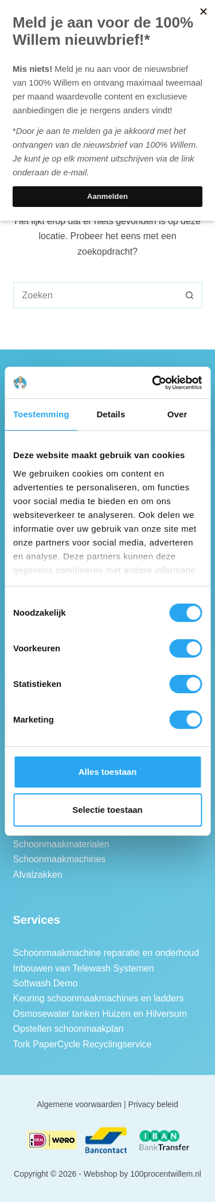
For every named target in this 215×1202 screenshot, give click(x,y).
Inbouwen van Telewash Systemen (83, 968)
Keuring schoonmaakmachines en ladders (98, 998)
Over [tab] (177, 414)
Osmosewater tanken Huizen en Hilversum (100, 1014)
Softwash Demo (45, 983)
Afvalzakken (37, 875)
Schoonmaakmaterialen (61, 844)
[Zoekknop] (189, 295)
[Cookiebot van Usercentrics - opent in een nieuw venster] (153, 382)
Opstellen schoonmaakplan (68, 1029)
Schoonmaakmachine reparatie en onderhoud (106, 953)
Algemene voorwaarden (79, 1104)
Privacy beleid (153, 1104)
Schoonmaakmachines (59, 859)
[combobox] (95, 295)
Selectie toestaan (107, 810)
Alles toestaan (108, 772)
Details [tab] (110, 414)
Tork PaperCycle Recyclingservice (82, 1044)
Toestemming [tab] (41, 414)
